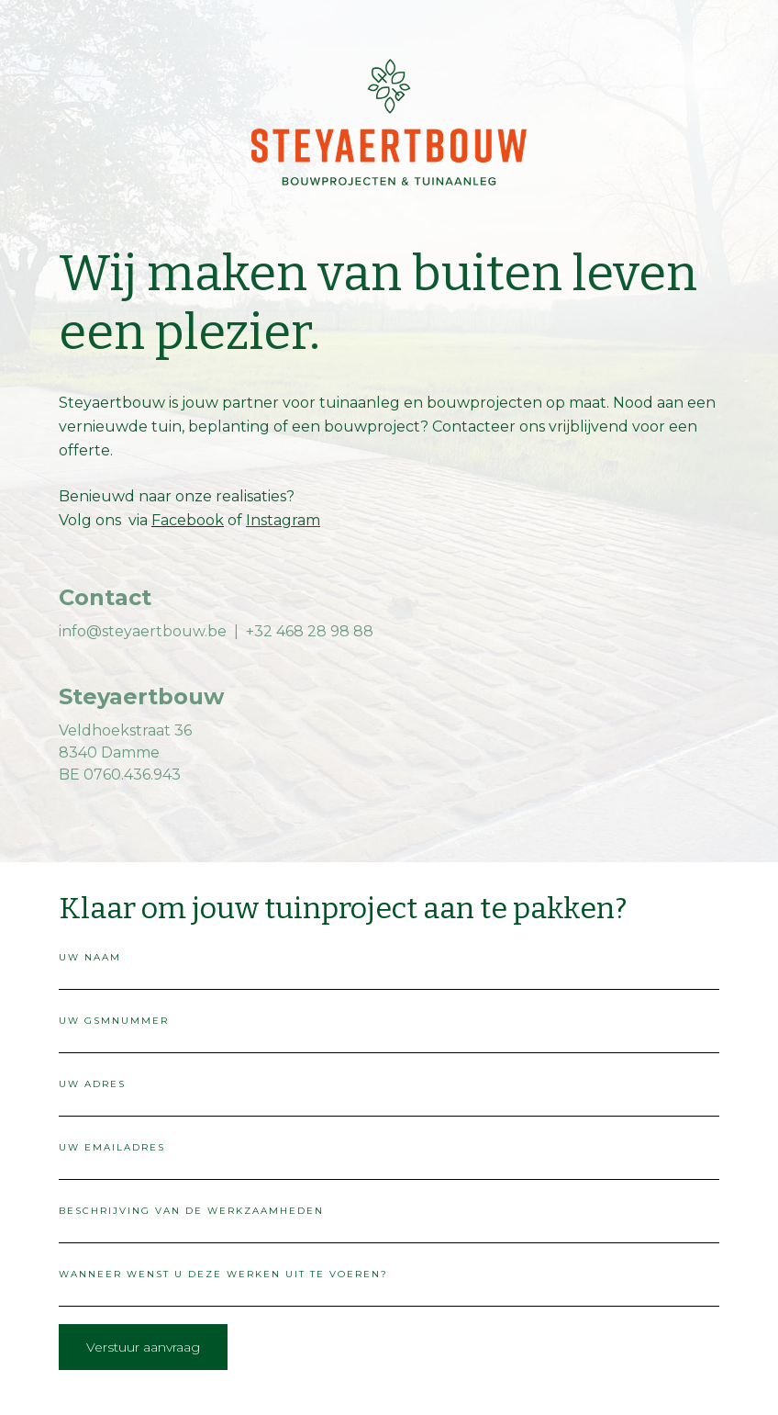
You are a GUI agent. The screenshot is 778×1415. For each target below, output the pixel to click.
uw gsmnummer (114, 1021)
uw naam (90, 957)
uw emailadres (112, 1147)
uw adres (92, 1084)
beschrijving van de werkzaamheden (191, 1211)
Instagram (283, 520)
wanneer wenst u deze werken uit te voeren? (223, 1274)
